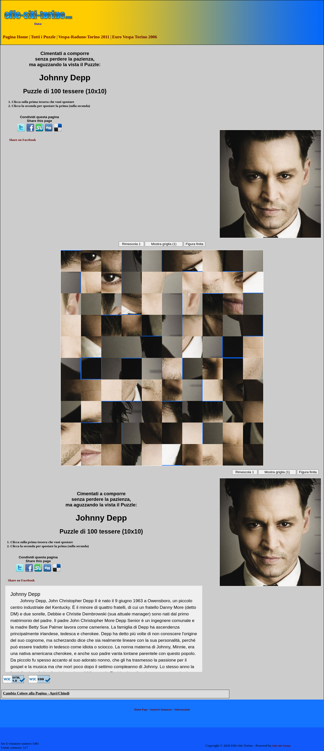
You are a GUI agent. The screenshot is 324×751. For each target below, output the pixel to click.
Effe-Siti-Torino (281, 745)
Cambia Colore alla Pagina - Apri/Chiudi (36, 693)
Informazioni (182, 709)
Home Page (141, 709)
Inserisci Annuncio (161, 709)
